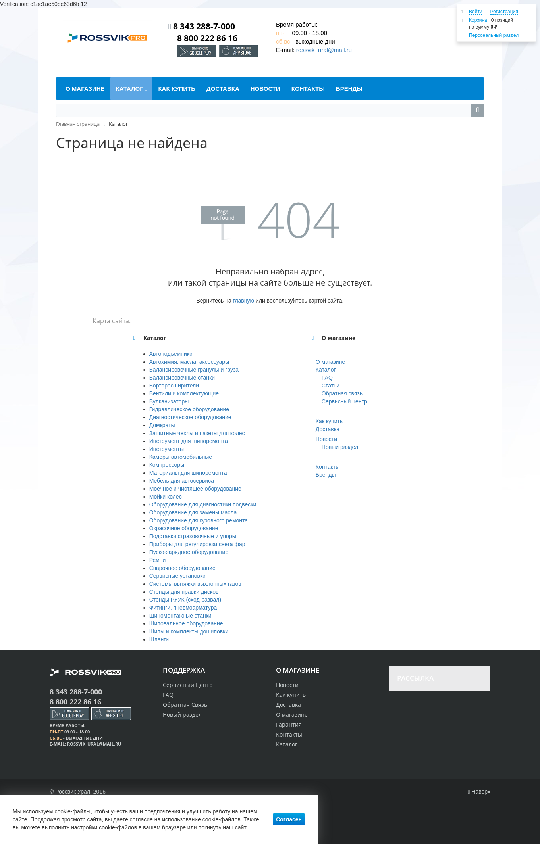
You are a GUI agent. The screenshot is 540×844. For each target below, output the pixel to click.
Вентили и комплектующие (184, 393)
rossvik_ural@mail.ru (324, 49)
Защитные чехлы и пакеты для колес (197, 433)
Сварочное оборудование (182, 568)
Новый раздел (340, 447)
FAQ (327, 377)
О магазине (330, 362)
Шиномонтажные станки (180, 615)
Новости (326, 439)
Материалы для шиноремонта (188, 473)
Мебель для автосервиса (181, 481)
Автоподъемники (171, 354)
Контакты (327, 467)
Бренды (326, 475)
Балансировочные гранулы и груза (194, 369)
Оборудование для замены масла (193, 512)
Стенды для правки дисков (184, 592)
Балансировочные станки (182, 377)
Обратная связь (342, 393)
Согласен (289, 819)
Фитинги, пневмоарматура (183, 607)
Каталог (326, 369)
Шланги (159, 639)
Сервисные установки (177, 576)
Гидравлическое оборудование (189, 409)
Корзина (478, 20)
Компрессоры (167, 465)
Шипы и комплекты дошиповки (189, 631)
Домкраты (162, 425)
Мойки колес (165, 496)
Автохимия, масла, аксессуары (189, 362)
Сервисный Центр (188, 685)
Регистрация (504, 11)
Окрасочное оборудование (183, 528)
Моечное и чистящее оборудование (195, 488)
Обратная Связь (185, 704)
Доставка (327, 429)
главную (243, 300)
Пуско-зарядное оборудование (189, 552)
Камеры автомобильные (180, 457)
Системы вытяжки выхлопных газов (195, 584)
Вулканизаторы (169, 401)
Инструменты (166, 449)
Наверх (479, 791)
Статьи (330, 385)
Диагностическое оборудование (190, 417)
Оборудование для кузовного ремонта (198, 520)
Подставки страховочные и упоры (192, 536)
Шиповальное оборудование (186, 623)
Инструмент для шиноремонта (188, 441)
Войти (475, 11)
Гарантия (289, 724)
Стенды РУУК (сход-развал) (185, 600)
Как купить (329, 421)
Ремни (157, 560)
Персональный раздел (494, 35)
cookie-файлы (72, 811)
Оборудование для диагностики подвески (202, 504)
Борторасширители (174, 385)
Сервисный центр (344, 401)
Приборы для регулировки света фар (197, 544)
